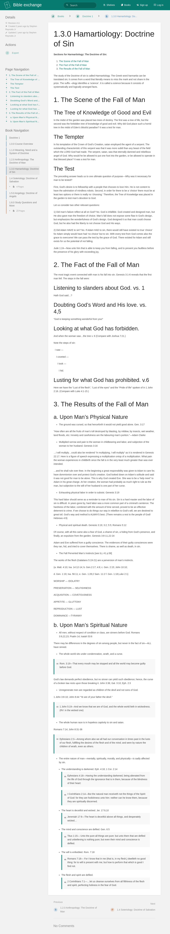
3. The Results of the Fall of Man (24, 113)
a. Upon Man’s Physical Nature (25, 117)
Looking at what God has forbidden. (25, 104)
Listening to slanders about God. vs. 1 (25, 96)
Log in (158, 5)
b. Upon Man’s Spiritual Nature (25, 121)
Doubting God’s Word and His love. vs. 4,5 (25, 100)
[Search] (67, 5)
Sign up (142, 5)
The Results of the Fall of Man (74, 68)
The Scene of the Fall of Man (74, 61)
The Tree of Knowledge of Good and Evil (25, 79)
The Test (14, 88)
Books (126, 5)
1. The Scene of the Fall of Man (24, 75)
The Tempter (16, 84)
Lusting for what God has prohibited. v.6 (25, 109)
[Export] (23, 53)
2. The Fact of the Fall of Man (24, 92)
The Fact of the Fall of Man (73, 65)
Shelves (109, 5)
